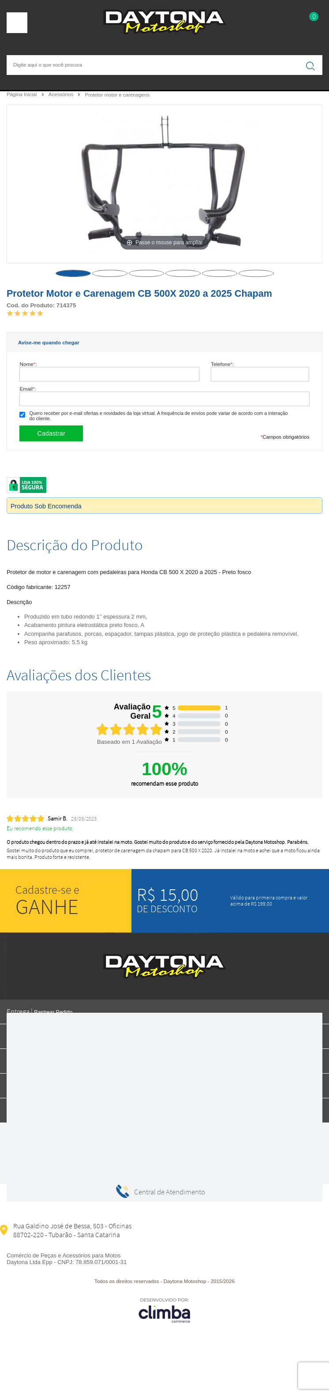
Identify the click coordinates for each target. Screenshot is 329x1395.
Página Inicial (22, 94)
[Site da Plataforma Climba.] (164, 1310)
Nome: (28, 364)
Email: (27, 389)
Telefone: (222, 364)
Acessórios (62, 94)
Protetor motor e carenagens (117, 94)
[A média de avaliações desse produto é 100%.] (25, 313)
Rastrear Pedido (53, 1012)
